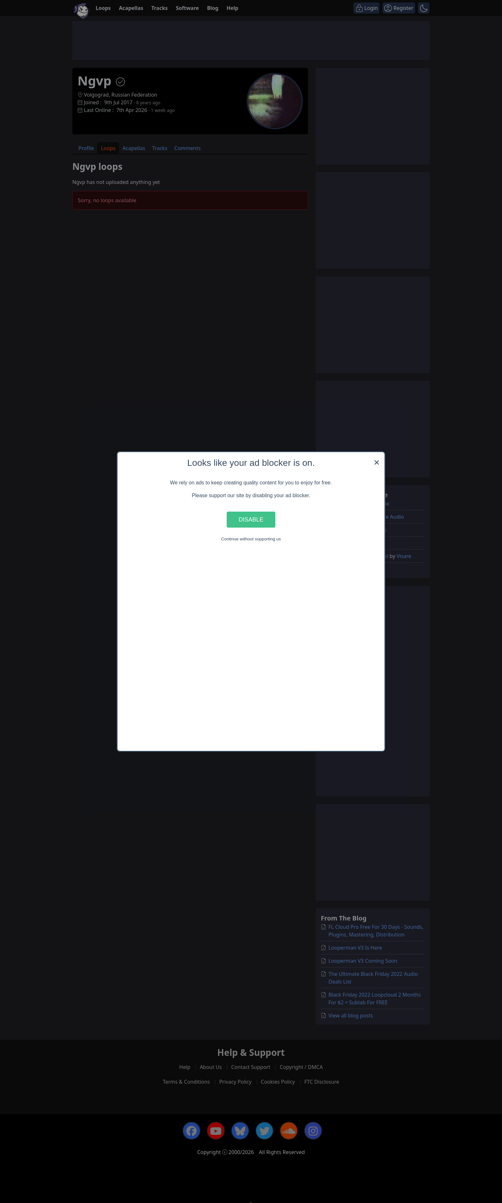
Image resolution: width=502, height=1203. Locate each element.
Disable (251, 519)
